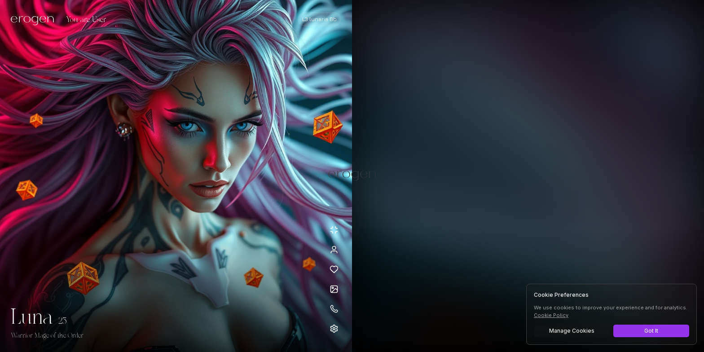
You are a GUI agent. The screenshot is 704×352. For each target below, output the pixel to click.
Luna (32, 318)
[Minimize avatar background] (334, 230)
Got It (651, 330)
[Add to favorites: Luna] (334, 269)
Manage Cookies (571, 330)
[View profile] (334, 249)
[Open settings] (334, 328)
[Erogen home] (35, 20)
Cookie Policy (551, 315)
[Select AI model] (319, 19)
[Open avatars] (334, 289)
